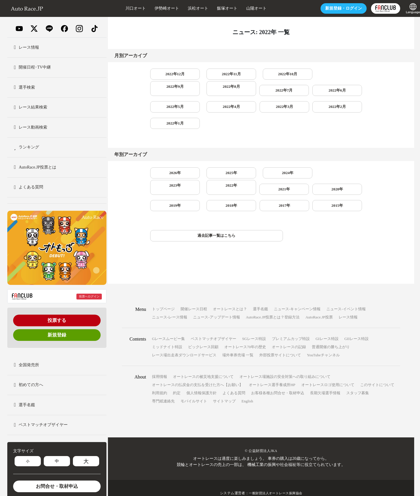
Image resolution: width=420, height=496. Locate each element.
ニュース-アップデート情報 (216, 306)
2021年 (170, 177)
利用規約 (159, 382)
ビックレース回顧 (203, 336)
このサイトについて (377, 374)
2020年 (215, 177)
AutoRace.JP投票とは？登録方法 (273, 306)
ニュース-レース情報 (169, 306)
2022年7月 (170, 92)
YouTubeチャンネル (323, 344)
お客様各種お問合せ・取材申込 (277, 382)
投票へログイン (89, 296)
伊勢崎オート (155, 8)
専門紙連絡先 (163, 390)
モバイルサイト (194, 390)
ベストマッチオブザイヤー (213, 328)
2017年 (352, 177)
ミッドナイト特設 (167, 336)
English (247, 390)
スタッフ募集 (357, 382)
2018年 (306, 177)
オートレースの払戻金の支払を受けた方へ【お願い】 (197, 374)
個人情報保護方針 (201, 382)
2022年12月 (170, 74)
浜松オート (186, 8)
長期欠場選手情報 (325, 382)
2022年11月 (216, 74)
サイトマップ (224, 390)
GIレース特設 (327, 328)
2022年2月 (170, 109)
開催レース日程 (194, 298)
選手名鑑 (260, 298)
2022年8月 (352, 74)
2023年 (306, 159)
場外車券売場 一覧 (237, 344)
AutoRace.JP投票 (319, 306)
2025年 (215, 159)
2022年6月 (215, 92)
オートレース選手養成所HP (272, 374)
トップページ (163, 298)
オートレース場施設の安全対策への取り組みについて (284, 366)
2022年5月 (261, 92)
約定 (177, 382)
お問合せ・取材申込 (57, 486)
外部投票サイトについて (280, 344)
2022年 (352, 159)
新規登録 (57, 334)
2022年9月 (306, 74)
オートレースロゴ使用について (327, 374)
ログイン (332, 8)
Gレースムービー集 (168, 328)
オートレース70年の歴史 (245, 336)
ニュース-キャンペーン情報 (297, 298)
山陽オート (245, 8)
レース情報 (348, 306)
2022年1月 (215, 109)
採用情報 (159, 366)
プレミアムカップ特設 (291, 328)
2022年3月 (352, 92)
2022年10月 (261, 74)
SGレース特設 (254, 328)
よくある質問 (234, 382)
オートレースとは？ (230, 298)
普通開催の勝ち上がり (331, 336)
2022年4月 (306, 92)
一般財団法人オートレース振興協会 (275, 483)
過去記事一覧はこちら (193, 225)
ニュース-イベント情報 (345, 298)
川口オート (124, 8)
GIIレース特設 (356, 328)
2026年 (170, 159)
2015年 (170, 194)
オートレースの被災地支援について (203, 366)
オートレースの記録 (289, 336)
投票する (57, 320)
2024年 (261, 159)
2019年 (261, 177)
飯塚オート (215, 8)
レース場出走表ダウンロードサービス (184, 344)
